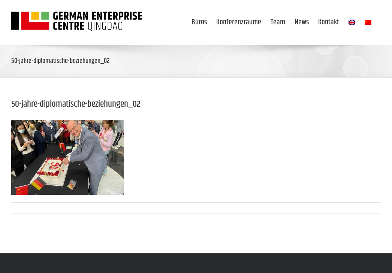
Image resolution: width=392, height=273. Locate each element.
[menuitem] (352, 22)
